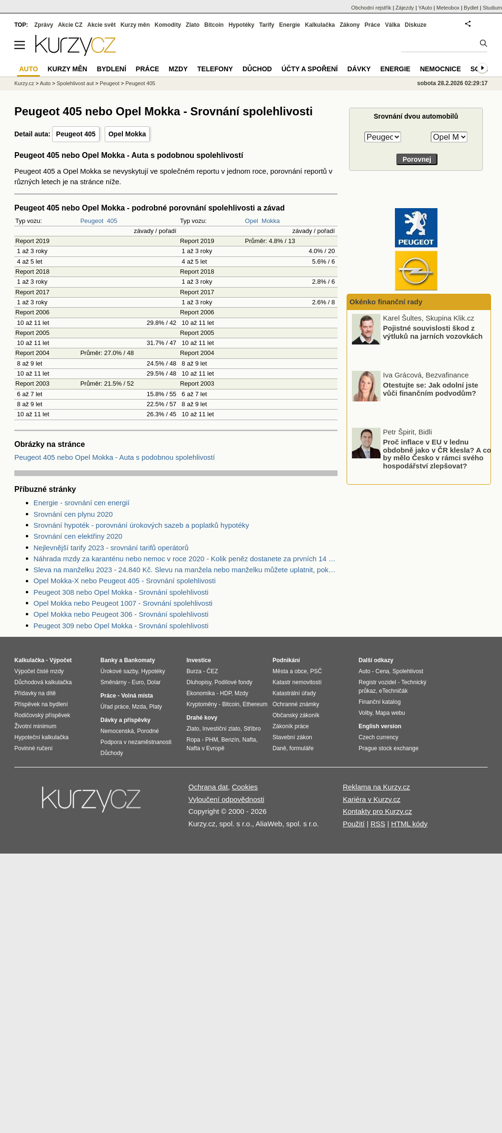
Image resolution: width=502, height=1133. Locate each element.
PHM (211, 739)
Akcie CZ (70, 25)
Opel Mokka (127, 134)
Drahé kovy (202, 717)
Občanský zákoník (296, 715)
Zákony (349, 25)
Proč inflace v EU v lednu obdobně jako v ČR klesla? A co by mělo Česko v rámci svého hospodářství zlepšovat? (437, 455)
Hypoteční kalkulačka (41, 737)
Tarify (266, 25)
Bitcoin (214, 25)
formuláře (301, 748)
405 (112, 220)
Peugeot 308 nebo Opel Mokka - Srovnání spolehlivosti (120, 592)
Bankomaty (139, 660)
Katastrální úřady (294, 693)
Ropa (193, 739)
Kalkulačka (320, 25)
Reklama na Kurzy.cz (376, 787)
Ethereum (254, 704)
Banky (109, 660)
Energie (289, 25)
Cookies (245, 787)
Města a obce (290, 671)
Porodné (148, 731)
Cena (382, 671)
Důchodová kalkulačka (43, 682)
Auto (45, 83)
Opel (251, 220)
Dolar (154, 682)
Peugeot (91, 220)
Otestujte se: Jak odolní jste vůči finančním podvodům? (430, 390)
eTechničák (393, 691)
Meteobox (448, 8)
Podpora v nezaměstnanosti (136, 742)
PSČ (316, 671)
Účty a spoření (310, 69)
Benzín (230, 739)
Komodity (167, 25)
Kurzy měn (135, 25)
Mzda (139, 706)
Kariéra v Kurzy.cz (372, 799)
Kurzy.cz (24, 83)
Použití (354, 824)
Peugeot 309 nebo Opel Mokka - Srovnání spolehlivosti (120, 626)
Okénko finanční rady (386, 302)
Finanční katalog (380, 702)
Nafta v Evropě (205, 748)
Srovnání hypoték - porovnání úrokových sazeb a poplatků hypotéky (141, 525)
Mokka (271, 220)
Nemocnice (440, 69)
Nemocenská (117, 731)
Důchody (111, 753)
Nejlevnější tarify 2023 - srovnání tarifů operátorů (110, 548)
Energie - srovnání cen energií (81, 503)
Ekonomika (200, 693)
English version (380, 726)
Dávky (359, 69)
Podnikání (286, 660)
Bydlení (111, 69)
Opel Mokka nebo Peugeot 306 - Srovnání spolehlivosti (120, 614)
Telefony (215, 69)
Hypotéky (241, 25)
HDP (225, 693)
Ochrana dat (208, 787)
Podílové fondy (233, 682)
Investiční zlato (221, 728)
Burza (193, 671)
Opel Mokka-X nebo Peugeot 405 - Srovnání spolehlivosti (124, 581)
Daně (279, 748)
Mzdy (178, 69)
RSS (378, 824)
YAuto (425, 8)
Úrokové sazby (119, 671)
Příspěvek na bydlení (41, 704)
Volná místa (137, 695)
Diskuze (415, 25)
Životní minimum (35, 726)
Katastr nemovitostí (297, 682)
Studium (492, 8)
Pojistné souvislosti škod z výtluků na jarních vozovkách (432, 333)
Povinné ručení (33, 748)
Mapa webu (390, 713)
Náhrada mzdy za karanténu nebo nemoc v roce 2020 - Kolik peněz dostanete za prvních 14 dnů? (185, 559)
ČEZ (212, 671)
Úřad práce (114, 706)
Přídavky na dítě (35, 693)
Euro (137, 682)
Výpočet (60, 660)
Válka (392, 25)
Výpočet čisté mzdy (39, 671)
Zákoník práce (291, 726)
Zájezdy (404, 8)
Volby (365, 713)
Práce (373, 25)
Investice (198, 660)
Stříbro (252, 728)
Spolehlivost (408, 671)
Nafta (249, 739)
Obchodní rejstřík (371, 8)
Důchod (257, 69)
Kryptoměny (201, 704)
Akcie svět (101, 25)
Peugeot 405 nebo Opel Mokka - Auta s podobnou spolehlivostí (114, 457)
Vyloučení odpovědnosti (226, 799)
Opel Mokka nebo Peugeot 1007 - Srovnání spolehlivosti (122, 603)
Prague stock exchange (388, 748)
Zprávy (43, 25)
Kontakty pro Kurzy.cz (377, 811)
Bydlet (471, 8)
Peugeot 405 (75, 134)
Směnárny (113, 682)
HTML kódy (409, 824)
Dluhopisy (198, 682)
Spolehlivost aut (75, 83)
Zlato (193, 25)
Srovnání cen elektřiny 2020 (77, 536)
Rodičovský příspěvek (42, 715)
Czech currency (378, 737)
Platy (155, 706)
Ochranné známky (296, 704)
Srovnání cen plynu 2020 (73, 514)
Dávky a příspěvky (125, 720)
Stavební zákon (292, 737)
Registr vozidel (377, 682)
